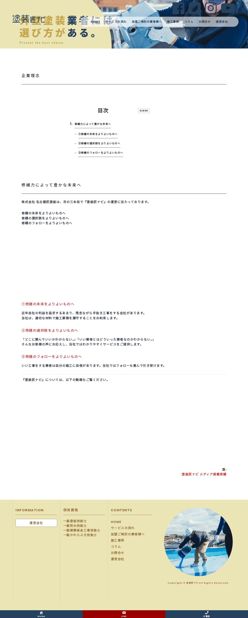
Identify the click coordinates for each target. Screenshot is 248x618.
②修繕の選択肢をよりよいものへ (99, 143)
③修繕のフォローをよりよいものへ (100, 153)
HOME (95, 22)
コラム (189, 22)
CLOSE (144, 110)
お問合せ (205, 22)
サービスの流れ (116, 22)
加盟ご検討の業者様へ (147, 22)
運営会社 (222, 22)
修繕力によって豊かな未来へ (93, 124)
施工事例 (173, 22)
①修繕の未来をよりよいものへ (98, 134)
